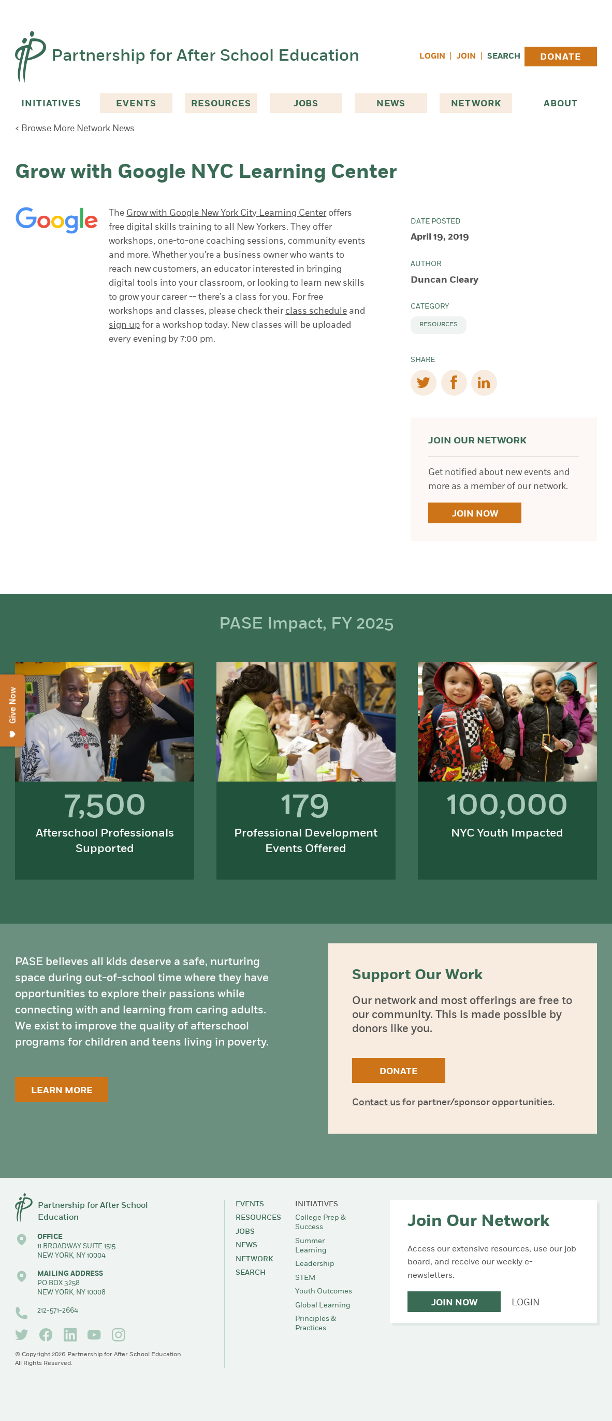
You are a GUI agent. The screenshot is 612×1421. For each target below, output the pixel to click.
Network (476, 104)
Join (466, 57)
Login (432, 57)
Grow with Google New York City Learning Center (226, 213)
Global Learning (323, 1305)
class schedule (316, 311)
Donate (560, 57)
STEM (305, 1278)
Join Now (475, 514)
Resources (221, 104)
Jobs (306, 104)
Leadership (314, 1264)
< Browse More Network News (75, 128)
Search (503, 57)
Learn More (62, 1090)
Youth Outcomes (323, 1291)
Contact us (376, 1103)
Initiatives (51, 104)
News (390, 104)
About (560, 104)
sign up (124, 325)
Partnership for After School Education (205, 56)
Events (136, 104)
